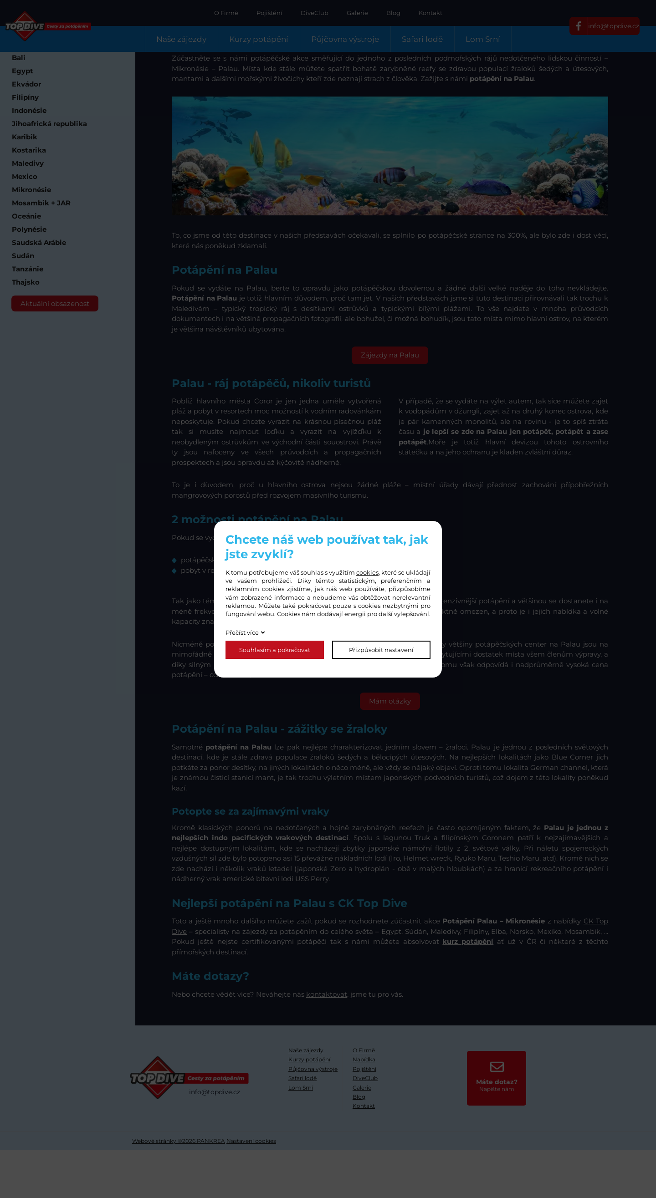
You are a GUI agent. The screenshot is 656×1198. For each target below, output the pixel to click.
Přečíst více (242, 632)
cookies (367, 572)
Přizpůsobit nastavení (381, 649)
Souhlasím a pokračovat (274, 649)
